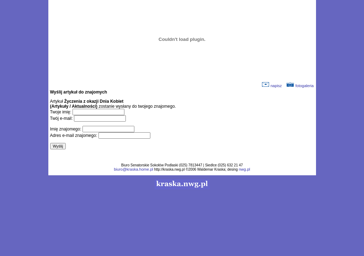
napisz (272, 86)
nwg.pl (244, 169)
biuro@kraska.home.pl (133, 169)
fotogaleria (300, 86)
